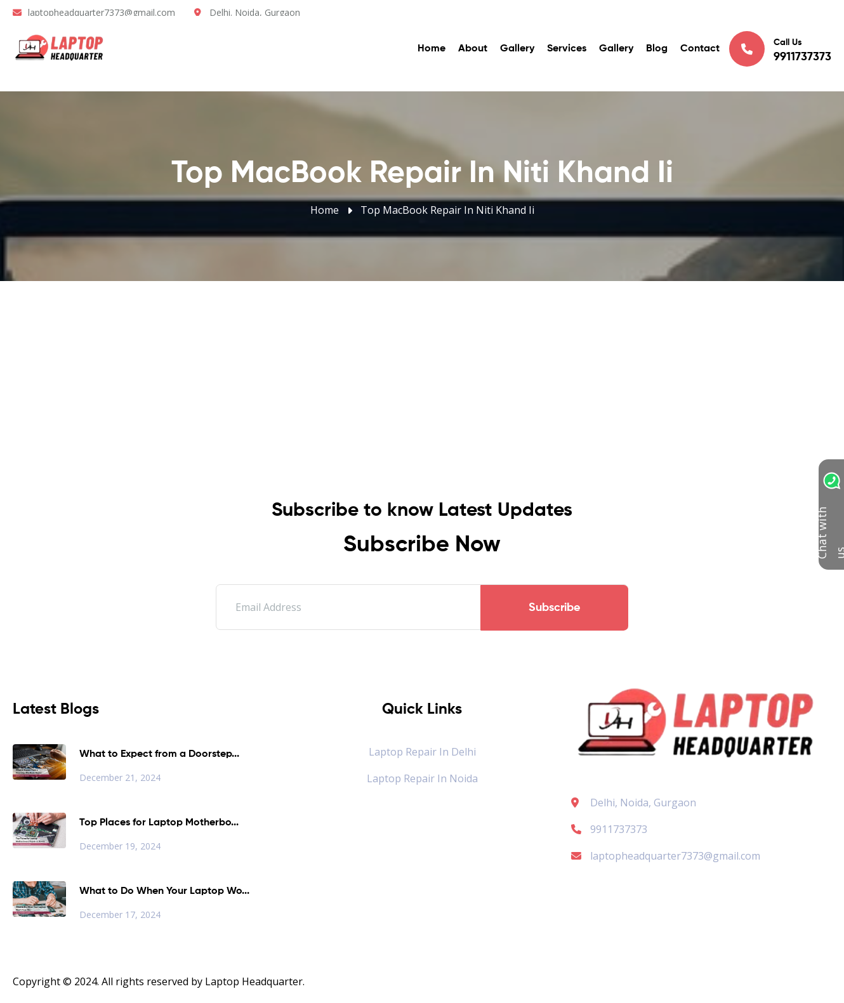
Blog (657, 51)
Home (431, 51)
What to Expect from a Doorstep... (159, 754)
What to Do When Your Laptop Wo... (164, 891)
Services (566, 51)
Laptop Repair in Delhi (422, 752)
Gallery (517, 51)
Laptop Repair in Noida (422, 778)
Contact (700, 51)
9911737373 (609, 829)
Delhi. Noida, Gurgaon (254, 12)
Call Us (780, 50)
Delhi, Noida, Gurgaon (643, 803)
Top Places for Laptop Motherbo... (159, 823)
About (472, 51)
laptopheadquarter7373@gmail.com (101, 12)
